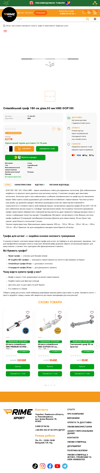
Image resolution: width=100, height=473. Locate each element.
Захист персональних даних (80, 432)
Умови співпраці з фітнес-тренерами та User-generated (79, 457)
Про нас (20, 13)
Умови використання (79, 427)
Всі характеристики (13, 177)
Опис (8, 186)
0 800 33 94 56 (67, 14)
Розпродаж (40, 13)
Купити (18, 367)
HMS (29, 119)
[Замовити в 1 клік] (47, 149)
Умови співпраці (76, 442)
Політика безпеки (77, 451)
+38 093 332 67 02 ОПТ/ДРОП (50, 430)
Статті (71, 410)
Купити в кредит (25, 158)
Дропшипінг (74, 446)
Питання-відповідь (59, 186)
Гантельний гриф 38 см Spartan (81, 346)
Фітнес (8, 26)
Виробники (73, 418)
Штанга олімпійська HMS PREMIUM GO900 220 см (16, 347)
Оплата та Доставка (79, 423)
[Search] (51, 20)
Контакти (29, 13)
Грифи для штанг (62, 26)
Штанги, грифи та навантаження (43, 26)
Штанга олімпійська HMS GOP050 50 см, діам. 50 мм (48, 347)
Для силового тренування (21, 26)
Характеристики (23, 186)
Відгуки (40, 186)
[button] (3, 346)
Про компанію (75, 414)
